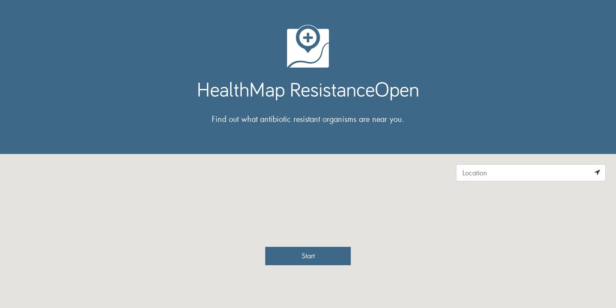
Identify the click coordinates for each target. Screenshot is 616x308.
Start (308, 255)
